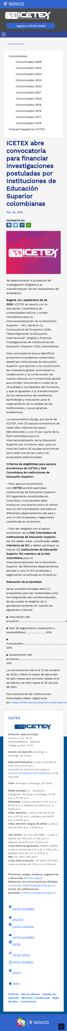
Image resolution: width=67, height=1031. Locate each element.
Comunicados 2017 (28, 117)
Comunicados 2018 (28, 110)
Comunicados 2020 (29, 98)
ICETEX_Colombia (21, 925)
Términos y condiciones (35, 997)
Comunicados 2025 (29, 68)
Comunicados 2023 (29, 80)
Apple (13, 983)
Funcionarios (28, 1001)
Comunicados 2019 (28, 104)
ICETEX (14, 943)
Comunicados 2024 (29, 74)
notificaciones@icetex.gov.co (38, 892)
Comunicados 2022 (29, 86)
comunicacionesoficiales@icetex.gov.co (32, 885)
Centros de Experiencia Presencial (29, 773)
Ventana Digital (33, 878)
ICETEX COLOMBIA (21, 907)
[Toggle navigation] (4, 34)
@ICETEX (15, 918)
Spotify (14, 971)
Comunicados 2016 (28, 123)
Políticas (13, 994)
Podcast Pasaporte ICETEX (27, 129)
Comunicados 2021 (28, 92)
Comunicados (18, 56)
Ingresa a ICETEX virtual (30, 26)
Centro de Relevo (20, 961)
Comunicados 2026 (29, 61)
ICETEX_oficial (18, 953)
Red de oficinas (30, 994)
